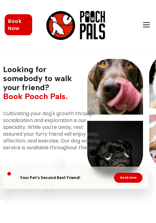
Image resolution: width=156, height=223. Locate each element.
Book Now (14, 25)
